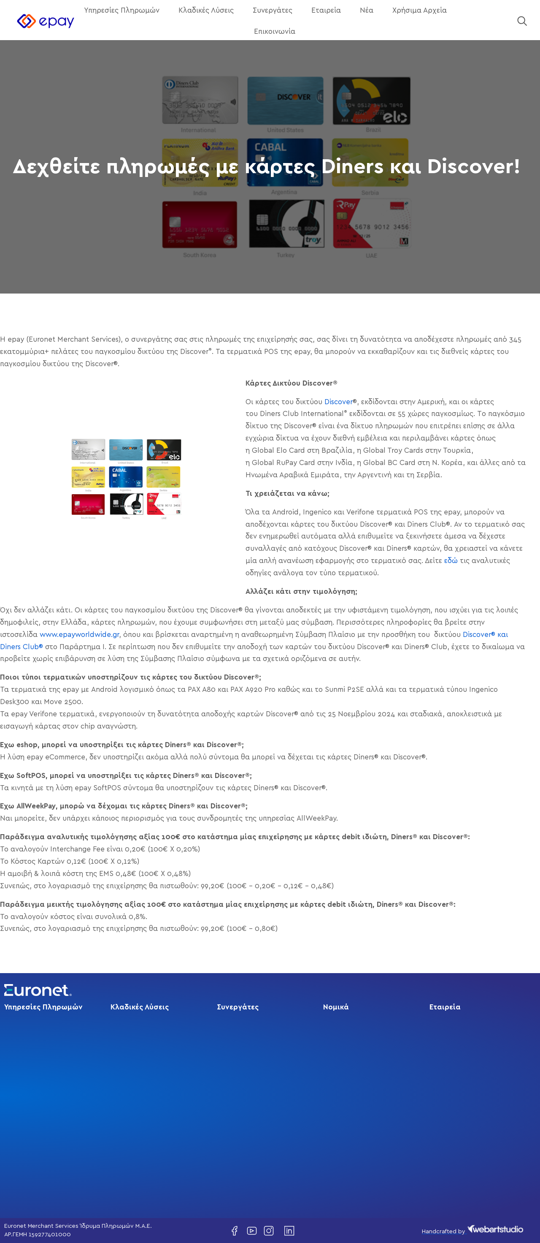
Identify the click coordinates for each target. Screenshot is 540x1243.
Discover (338, 401)
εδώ (451, 560)
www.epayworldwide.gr (79, 634)
